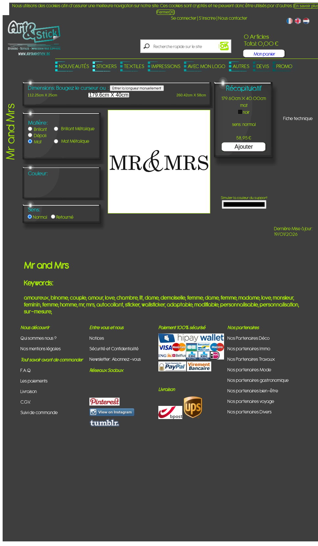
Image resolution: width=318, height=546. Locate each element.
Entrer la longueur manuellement (136, 88)
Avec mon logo (206, 66)
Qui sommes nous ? (38, 338)
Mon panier (264, 54)
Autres (241, 66)
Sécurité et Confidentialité (114, 348)
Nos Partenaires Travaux (251, 359)
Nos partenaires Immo (248, 348)
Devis (263, 66)
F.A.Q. (25, 370)
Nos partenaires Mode (249, 369)
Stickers (106, 66)
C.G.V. (25, 402)
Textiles (134, 66)
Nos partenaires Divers (249, 411)
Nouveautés (74, 66)
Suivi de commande (39, 412)
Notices (96, 338)
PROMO (284, 66)
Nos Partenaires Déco (248, 338)
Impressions (165, 66)
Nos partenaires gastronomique (258, 380)
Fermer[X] (165, 12)
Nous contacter (232, 18)
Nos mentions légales (40, 348)
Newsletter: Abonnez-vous (115, 359)
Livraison (28, 391)
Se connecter (183, 18)
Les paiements (34, 381)
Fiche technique (298, 118)
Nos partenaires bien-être (252, 390)
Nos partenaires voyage (250, 401)
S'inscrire (207, 18)
